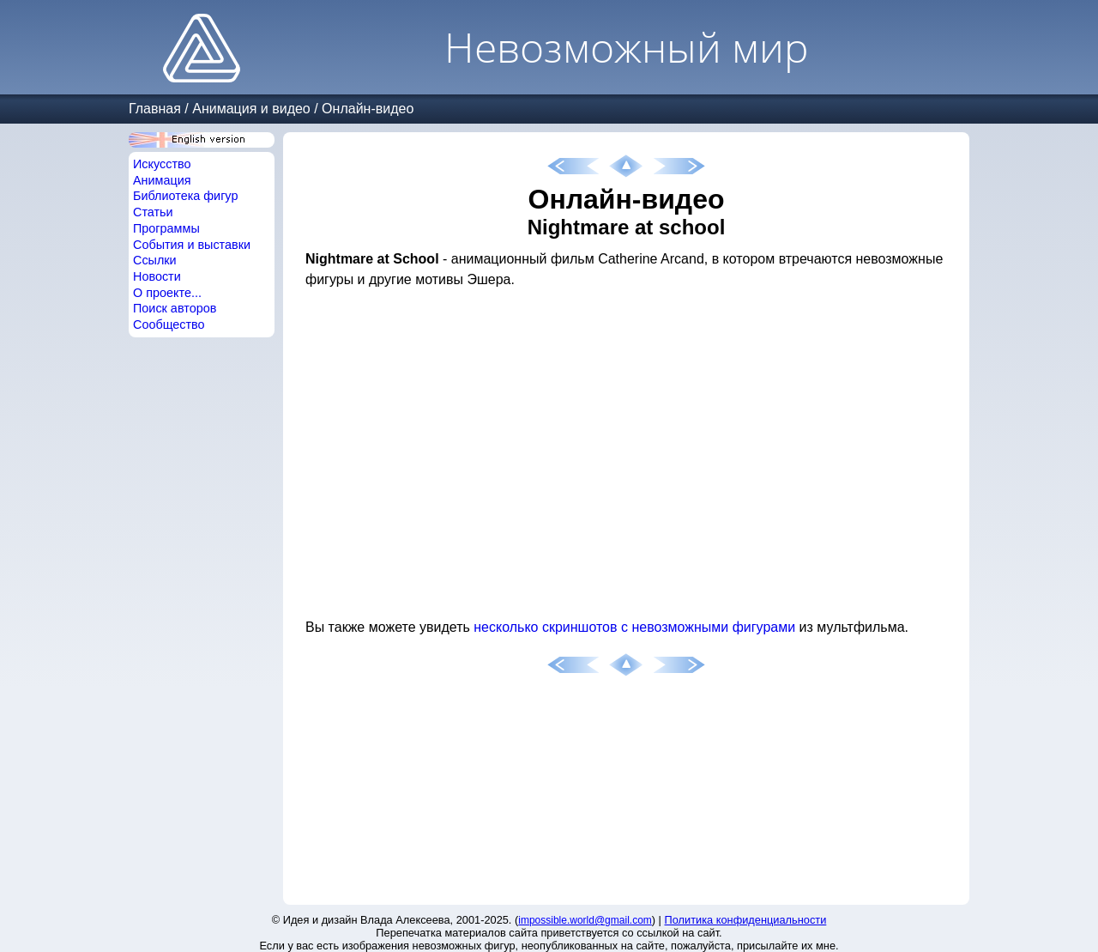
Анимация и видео (251, 108)
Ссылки (155, 260)
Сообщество (169, 324)
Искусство (162, 164)
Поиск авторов (174, 308)
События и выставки (191, 245)
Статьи (153, 212)
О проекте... (167, 293)
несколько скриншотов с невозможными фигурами (634, 627)
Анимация (162, 180)
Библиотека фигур (185, 196)
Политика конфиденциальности (746, 919)
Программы (166, 228)
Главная (155, 108)
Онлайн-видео (367, 108)
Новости (157, 276)
